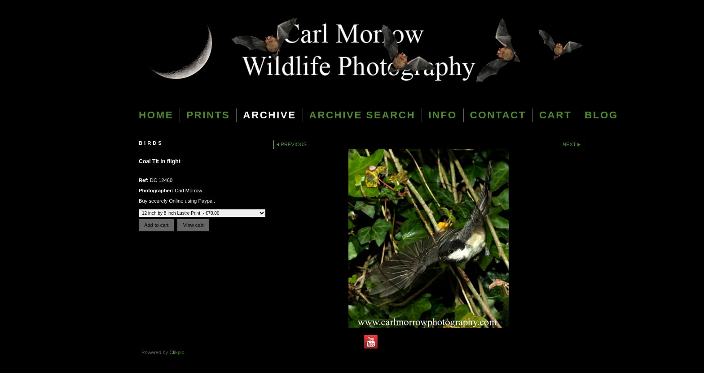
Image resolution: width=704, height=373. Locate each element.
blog (601, 115)
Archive (269, 115)
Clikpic (176, 352)
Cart (555, 115)
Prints (208, 115)
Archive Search (362, 115)
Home (156, 115)
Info (442, 115)
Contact (498, 115)
